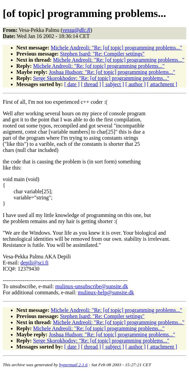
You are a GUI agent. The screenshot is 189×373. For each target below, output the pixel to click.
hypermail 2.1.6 (73, 364)
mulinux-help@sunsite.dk (106, 292)
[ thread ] (91, 84)
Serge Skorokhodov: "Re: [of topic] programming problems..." (101, 78)
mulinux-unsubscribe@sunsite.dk (91, 286)
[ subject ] (113, 84)
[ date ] (72, 84)
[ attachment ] (162, 84)
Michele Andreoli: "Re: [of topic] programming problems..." (116, 48)
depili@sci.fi (34, 263)
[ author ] (135, 84)
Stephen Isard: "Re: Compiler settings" (102, 54)
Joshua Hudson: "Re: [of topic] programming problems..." (112, 72)
